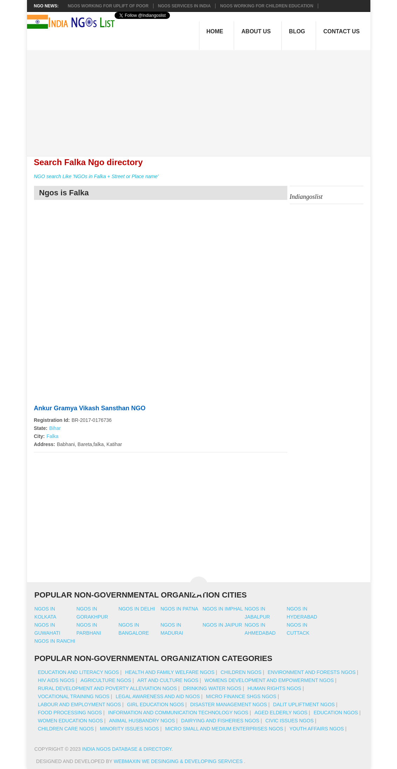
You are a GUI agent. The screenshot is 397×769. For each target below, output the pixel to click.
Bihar (55, 428)
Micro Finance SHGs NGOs (241, 696)
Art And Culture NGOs (167, 680)
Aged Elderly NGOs (280, 712)
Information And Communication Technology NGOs (178, 712)
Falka (53, 436)
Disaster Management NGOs (228, 704)
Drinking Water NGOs (212, 688)
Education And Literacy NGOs (78, 672)
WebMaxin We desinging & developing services (179, 761)
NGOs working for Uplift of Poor (108, 6)
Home (214, 31)
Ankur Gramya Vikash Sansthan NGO (90, 408)
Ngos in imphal (223, 609)
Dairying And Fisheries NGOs (220, 720)
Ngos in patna (179, 609)
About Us (256, 31)
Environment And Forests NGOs (312, 672)
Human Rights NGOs (274, 688)
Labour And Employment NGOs (79, 704)
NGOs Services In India (184, 6)
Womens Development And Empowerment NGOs (269, 680)
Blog (297, 31)
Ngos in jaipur (222, 625)
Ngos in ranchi (54, 641)
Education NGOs (336, 712)
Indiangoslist (306, 196)
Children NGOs (241, 672)
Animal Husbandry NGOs (142, 720)
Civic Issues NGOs (289, 720)
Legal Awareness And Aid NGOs (158, 696)
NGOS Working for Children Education (266, 6)
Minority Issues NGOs (129, 728)
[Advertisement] (202, 99)
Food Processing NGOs (70, 712)
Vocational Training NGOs (73, 696)
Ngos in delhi (136, 609)
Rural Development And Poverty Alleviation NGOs (107, 688)
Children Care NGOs (66, 728)
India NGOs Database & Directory (126, 749)
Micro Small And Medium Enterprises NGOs (224, 728)
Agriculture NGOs (106, 680)
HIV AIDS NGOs (56, 680)
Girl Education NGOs (155, 704)
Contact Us (341, 31)
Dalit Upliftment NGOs (304, 704)
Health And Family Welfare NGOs (169, 672)
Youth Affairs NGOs (316, 728)
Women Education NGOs (70, 720)
